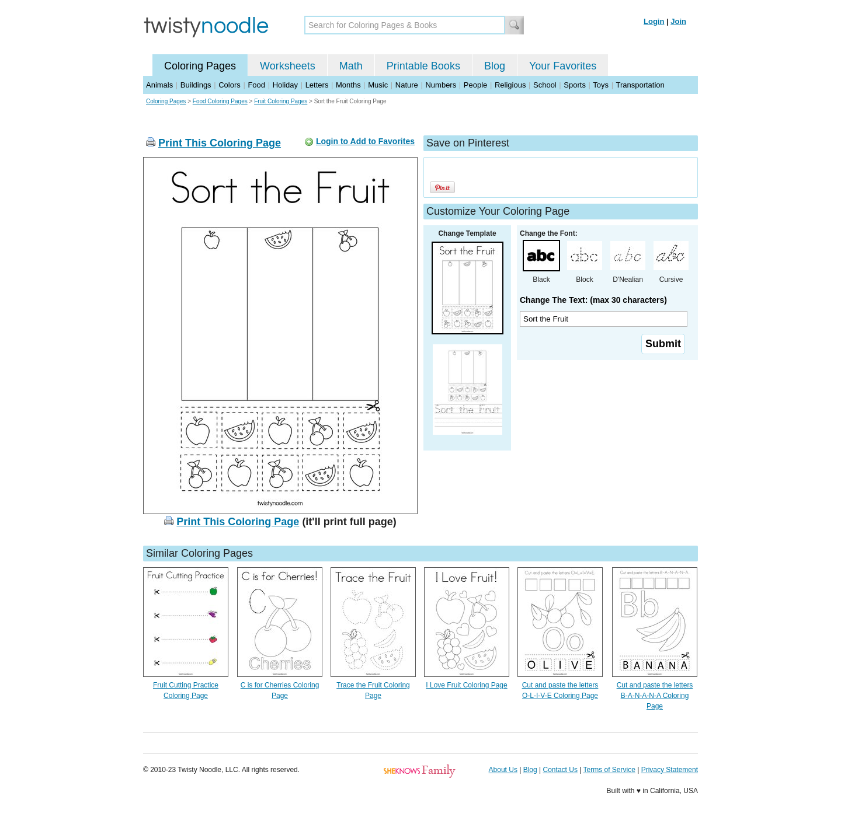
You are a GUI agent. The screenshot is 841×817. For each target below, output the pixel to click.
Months (348, 85)
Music (378, 85)
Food (256, 85)
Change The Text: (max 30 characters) (593, 300)
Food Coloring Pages (220, 101)
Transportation (640, 85)
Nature (406, 85)
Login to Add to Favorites (365, 141)
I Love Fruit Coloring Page (466, 685)
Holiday (285, 85)
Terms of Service (609, 770)
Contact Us (560, 770)
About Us (503, 770)
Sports (575, 85)
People (475, 85)
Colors (229, 85)
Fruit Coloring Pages (280, 101)
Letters (317, 85)
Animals (159, 85)
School (545, 85)
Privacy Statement (669, 770)
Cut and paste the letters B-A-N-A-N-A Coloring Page (655, 695)
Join (678, 21)
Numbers (440, 85)
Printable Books (423, 66)
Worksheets (287, 66)
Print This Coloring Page (219, 143)
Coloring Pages (200, 66)
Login (654, 21)
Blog (494, 66)
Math (351, 66)
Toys (601, 85)
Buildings (195, 85)
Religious (510, 85)
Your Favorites (562, 66)
